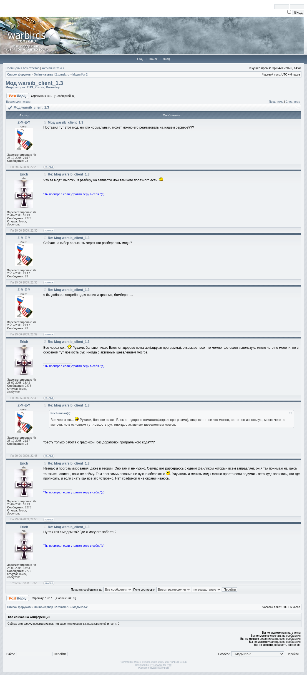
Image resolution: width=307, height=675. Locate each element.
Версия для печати (18, 101)
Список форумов (19, 74)
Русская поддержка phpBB (153, 667)
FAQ (140, 59)
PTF (169, 665)
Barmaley (53, 87)
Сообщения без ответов (22, 68)
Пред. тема (276, 101)
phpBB (137, 662)
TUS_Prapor (35, 87)
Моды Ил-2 (79, 74)
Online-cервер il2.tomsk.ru (51, 74)
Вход (166, 59)
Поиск (153, 59)
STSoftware (156, 665)
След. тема (293, 101)
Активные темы (53, 68)
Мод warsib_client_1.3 (34, 83)
